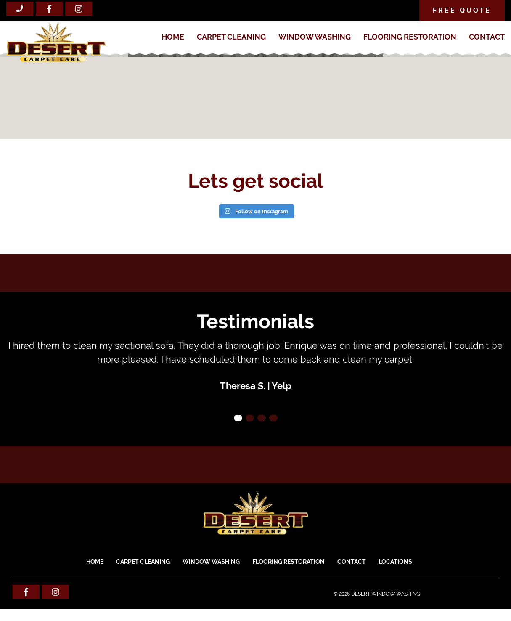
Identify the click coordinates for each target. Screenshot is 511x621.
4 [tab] (273, 418)
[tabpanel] (255, 366)
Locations (395, 561)
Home (173, 36)
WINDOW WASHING (314, 36)
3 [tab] (261, 418)
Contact (487, 36)
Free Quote (462, 10)
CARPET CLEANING (231, 36)
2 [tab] (250, 418)
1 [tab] (238, 418)
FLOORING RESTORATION (409, 36)
